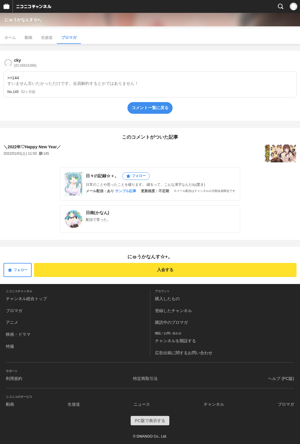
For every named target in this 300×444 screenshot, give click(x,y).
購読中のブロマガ (171, 322)
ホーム (10, 37)
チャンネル (214, 404)
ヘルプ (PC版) (281, 378)
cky (25, 63)
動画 (28, 37)
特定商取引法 (145, 378)
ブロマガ (68, 37)
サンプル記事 (125, 191)
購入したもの (167, 298)
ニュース (142, 404)
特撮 (10, 346)
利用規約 (14, 378)
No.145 (13, 92)
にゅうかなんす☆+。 (24, 19)
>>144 (13, 77)
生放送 (46, 37)
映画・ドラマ (18, 334)
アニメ (12, 322)
